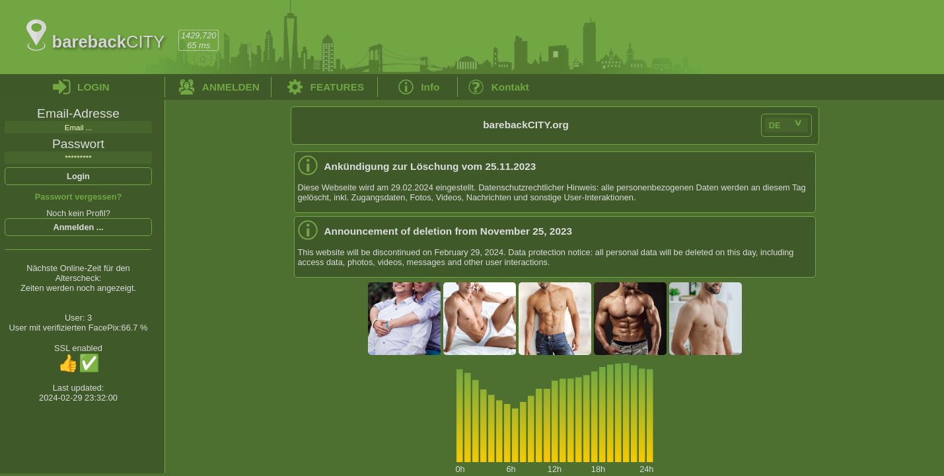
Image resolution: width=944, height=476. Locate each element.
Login (78, 176)
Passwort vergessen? (78, 197)
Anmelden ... (78, 227)
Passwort (78, 144)
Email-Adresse (78, 113)
